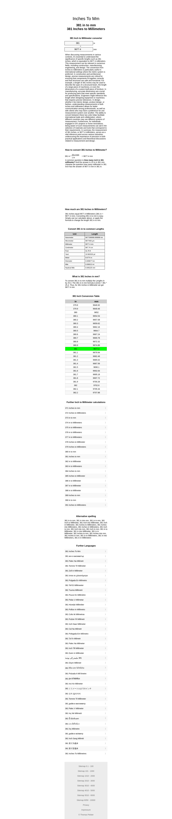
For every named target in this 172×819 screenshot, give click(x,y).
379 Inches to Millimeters (75, 447)
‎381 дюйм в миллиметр (75, 704)
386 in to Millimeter (73, 481)
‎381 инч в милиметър (74, 556)
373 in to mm (70, 418)
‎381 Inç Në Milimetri (73, 713)
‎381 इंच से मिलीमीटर (72, 679)
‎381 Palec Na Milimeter (75, 643)
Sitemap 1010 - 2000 (86, 776)
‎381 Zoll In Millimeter (74, 571)
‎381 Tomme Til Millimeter (75, 699)
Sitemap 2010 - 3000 (86, 781)
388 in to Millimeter (73, 490)
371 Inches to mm (72, 408)
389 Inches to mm (72, 495)
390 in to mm (70, 500)
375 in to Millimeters (73, 427)
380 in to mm (70, 452)
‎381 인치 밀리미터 (73, 694)
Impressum (86, 810)
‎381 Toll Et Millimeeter (74, 585)
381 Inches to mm (72, 456)
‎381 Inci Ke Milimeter (74, 684)
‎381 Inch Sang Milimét (74, 738)
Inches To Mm (86, 18)
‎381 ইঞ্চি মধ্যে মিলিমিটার (74, 668)
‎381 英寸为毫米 (71, 743)
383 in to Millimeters (73, 466)
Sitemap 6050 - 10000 (86, 800)
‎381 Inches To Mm (72, 551)
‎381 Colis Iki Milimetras (75, 614)
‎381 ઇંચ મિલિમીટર (72, 724)
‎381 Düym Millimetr (73, 663)
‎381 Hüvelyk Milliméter (74, 605)
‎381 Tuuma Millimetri (74, 590)
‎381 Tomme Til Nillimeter (75, 566)
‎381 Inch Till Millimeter (74, 648)
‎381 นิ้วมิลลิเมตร (72, 718)
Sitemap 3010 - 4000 (86, 786)
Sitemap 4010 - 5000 (86, 790)
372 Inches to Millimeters (75, 413)
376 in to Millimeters (73, 432)
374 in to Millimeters (73, 423)
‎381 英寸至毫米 (71, 748)
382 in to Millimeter (73, 461)
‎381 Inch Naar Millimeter (75, 624)
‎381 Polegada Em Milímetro (76, 634)
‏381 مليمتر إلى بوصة (73, 658)
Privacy (86, 805)
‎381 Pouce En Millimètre (75, 595)
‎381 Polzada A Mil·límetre (75, 674)
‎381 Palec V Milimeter (74, 708)
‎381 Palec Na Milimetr (74, 561)
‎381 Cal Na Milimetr (73, 629)
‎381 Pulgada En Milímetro (76, 580)
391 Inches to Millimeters (75, 505)
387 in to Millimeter (73, 486)
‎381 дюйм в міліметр (74, 734)
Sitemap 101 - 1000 (86, 771)
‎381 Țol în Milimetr (73, 639)
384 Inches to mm (72, 471)
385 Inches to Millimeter (75, 476)
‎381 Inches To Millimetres (75, 753)
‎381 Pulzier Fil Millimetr (75, 619)
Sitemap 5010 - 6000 (86, 795)
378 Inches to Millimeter (75, 442)
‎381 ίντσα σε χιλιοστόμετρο (76, 575)
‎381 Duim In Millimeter (74, 653)
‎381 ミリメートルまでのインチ (78, 688)
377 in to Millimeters (73, 437)
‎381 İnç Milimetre (72, 729)
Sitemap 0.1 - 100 (86, 766)
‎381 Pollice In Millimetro (75, 609)
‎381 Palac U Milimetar (74, 600)
